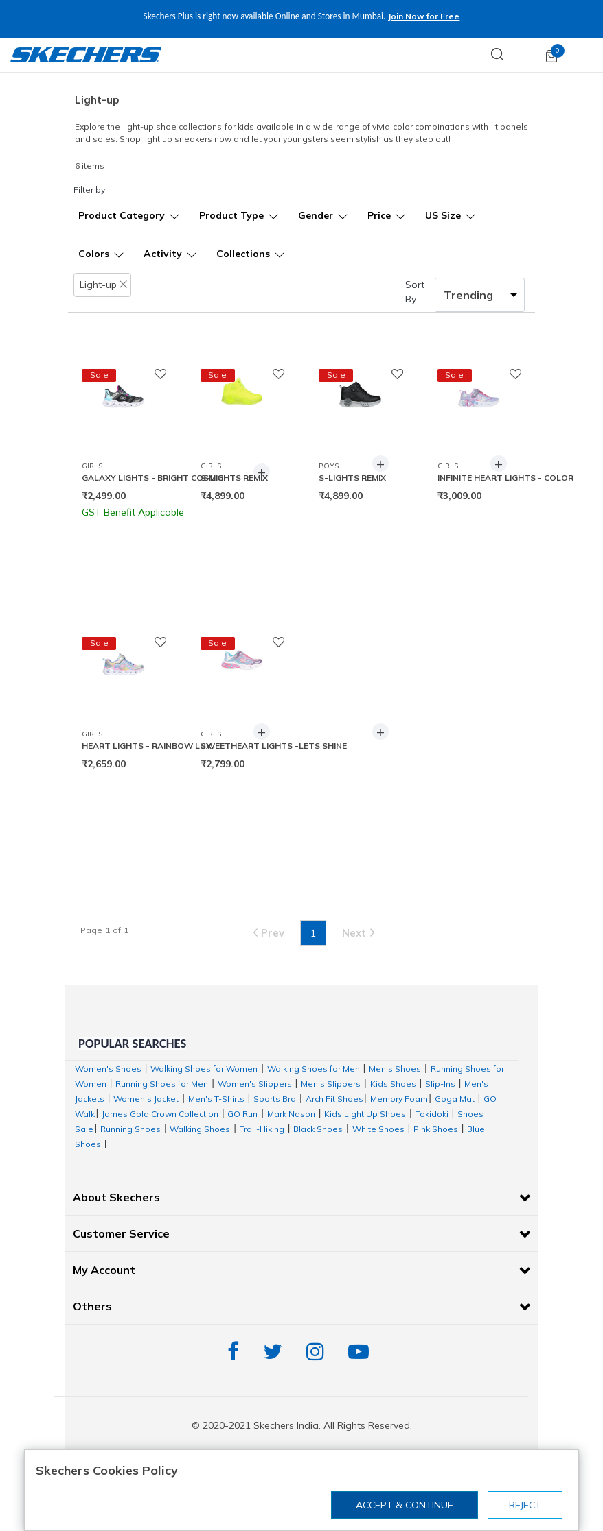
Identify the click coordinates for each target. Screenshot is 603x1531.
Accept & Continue (404, 1505)
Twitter (276, 1351)
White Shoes (378, 1129)
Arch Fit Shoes (334, 1099)
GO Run (242, 1114)
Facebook (236, 1351)
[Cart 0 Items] (551, 55)
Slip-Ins (440, 1083)
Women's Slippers (255, 1083)
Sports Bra (274, 1099)
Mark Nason (291, 1114)
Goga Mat (455, 1099)
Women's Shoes (108, 1068)
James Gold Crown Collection (160, 1114)
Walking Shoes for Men (313, 1068)
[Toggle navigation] (585, 55)
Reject (525, 1505)
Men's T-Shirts (216, 1099)
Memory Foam (399, 1099)
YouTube (362, 1351)
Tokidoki (432, 1114)
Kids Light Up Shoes (365, 1114)
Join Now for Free (406, 16)
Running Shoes (130, 1129)
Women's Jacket (146, 1099)
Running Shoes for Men (161, 1083)
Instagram (318, 1351)
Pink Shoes (435, 1129)
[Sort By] (480, 295)
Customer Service (121, 1233)
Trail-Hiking (262, 1129)
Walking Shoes (200, 1129)
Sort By (414, 291)
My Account (104, 1270)
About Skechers (116, 1197)
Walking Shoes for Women (204, 1068)
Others (92, 1306)
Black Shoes (318, 1129)
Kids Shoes (393, 1083)
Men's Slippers (331, 1083)
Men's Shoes (395, 1068)
